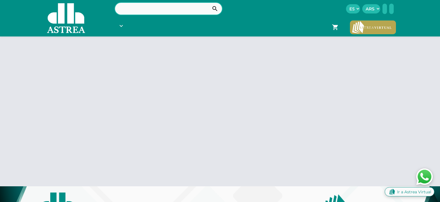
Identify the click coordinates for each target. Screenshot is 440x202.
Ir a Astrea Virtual (409, 192)
